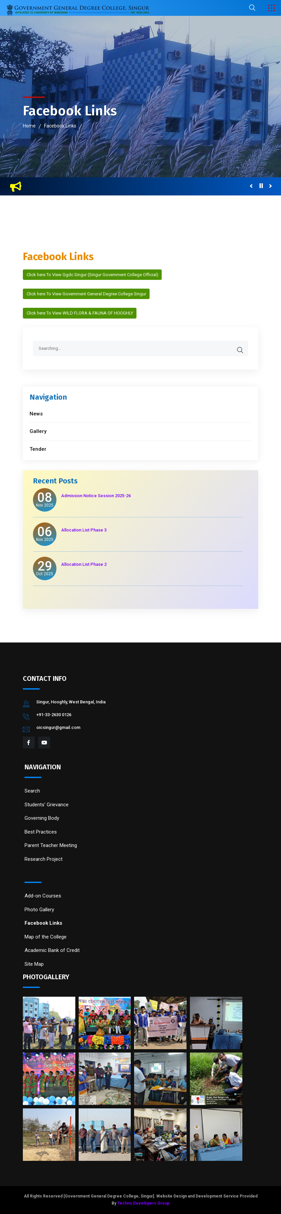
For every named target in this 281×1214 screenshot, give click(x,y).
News (36, 414)
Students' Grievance (47, 805)
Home (29, 125)
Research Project (44, 859)
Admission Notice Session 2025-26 (96, 495)
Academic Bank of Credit (52, 950)
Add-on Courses (43, 896)
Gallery (38, 431)
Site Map (34, 964)
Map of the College (46, 937)
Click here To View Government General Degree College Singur (86, 293)
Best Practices (41, 832)
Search (32, 791)
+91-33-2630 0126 (53, 714)
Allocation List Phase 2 (84, 564)
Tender (38, 449)
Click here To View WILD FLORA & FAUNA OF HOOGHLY (80, 313)
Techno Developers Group (143, 1203)
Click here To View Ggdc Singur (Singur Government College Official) (92, 274)
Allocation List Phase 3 (84, 529)
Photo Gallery (39, 910)
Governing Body (42, 818)
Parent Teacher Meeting (51, 845)
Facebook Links (60, 125)
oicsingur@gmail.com (58, 727)
